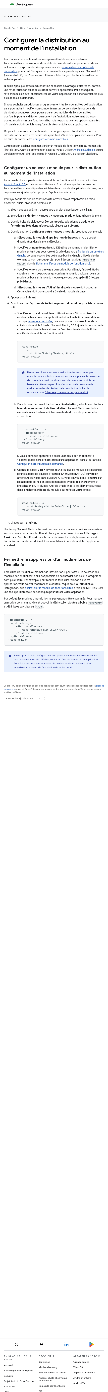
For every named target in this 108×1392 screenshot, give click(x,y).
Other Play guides (17, 16)
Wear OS (78, 1367)
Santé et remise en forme (52, 1372)
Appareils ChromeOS (84, 1372)
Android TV (79, 1383)
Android (8, 1365)
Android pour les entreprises (18, 1370)
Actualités (9, 1386)
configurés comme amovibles (50, 139)
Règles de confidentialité (52, 1385)
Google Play (10, 28)
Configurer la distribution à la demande (40, 464)
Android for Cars (82, 1377)
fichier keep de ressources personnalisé (66, 392)
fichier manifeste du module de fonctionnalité (63, 263)
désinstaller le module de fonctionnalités (49, 588)
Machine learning (48, 1367)
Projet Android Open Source (19, 1381)
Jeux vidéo (44, 1361)
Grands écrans (81, 1361)
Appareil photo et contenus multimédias (53, 1379)
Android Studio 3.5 (84, 150)
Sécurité (8, 1375)
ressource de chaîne (40, 321)
